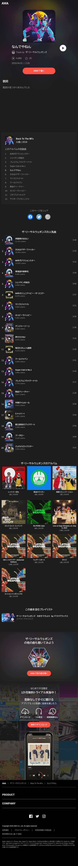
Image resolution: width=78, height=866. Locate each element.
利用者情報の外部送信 (43, 830)
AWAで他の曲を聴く (39, 673)
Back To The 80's (25, 139)
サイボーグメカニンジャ (19, 199)
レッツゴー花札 (13, 492)
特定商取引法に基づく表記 (12, 834)
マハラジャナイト (16, 178)
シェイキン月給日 (17, 158)
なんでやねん (51, 783)
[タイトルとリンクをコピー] (47, 217)
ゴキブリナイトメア (17, 195)
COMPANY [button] (8, 803)
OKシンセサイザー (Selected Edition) (13, 561)
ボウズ (64, 560)
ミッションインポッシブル (13, 594)
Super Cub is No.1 (17, 166)
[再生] (63, 48)
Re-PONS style (39, 526)
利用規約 (5, 830)
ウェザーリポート (39, 560)
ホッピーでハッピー (18, 191)
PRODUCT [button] (8, 794)
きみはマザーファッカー (20, 174)
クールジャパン (16, 182)
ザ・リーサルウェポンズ (36, 52)
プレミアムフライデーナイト (21, 162)
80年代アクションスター (20, 154)
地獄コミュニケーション (64, 492)
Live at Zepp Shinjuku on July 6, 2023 (64, 527)
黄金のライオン (39, 492)
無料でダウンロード (39, 725)
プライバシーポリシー (21, 830)
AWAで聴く (39, 71)
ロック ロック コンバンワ (13, 526)
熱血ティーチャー (17, 187)
